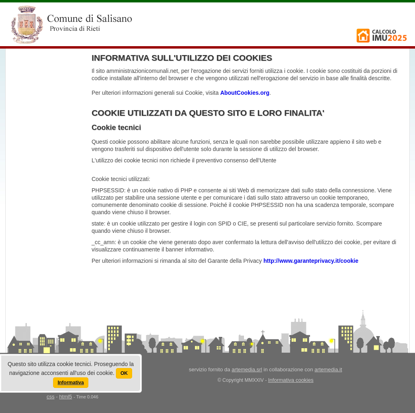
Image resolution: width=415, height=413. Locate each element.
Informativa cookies (291, 380)
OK (124, 373)
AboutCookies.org (244, 92)
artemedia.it (328, 369)
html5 (65, 397)
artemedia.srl (247, 369)
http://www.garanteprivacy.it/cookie (310, 261)
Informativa (71, 382)
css (51, 397)
